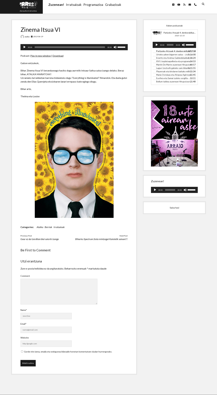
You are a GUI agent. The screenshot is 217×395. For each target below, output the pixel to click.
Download (57, 55)
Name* (23, 310)
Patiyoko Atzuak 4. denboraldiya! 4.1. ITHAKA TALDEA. (190, 32)
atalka (27, 36)
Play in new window (40, 55)
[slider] (70, 47)
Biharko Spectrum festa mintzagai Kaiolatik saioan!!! (101, 239)
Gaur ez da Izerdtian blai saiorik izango (39, 239)
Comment (25, 276)
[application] (74, 47)
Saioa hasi (174, 207)
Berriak (48, 227)
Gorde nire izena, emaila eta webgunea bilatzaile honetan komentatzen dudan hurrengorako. (68, 351)
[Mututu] (115, 47)
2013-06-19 (38, 36)
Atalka (40, 227)
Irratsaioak (59, 227)
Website (24, 337)
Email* (23, 323)
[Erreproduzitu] (24, 47)
